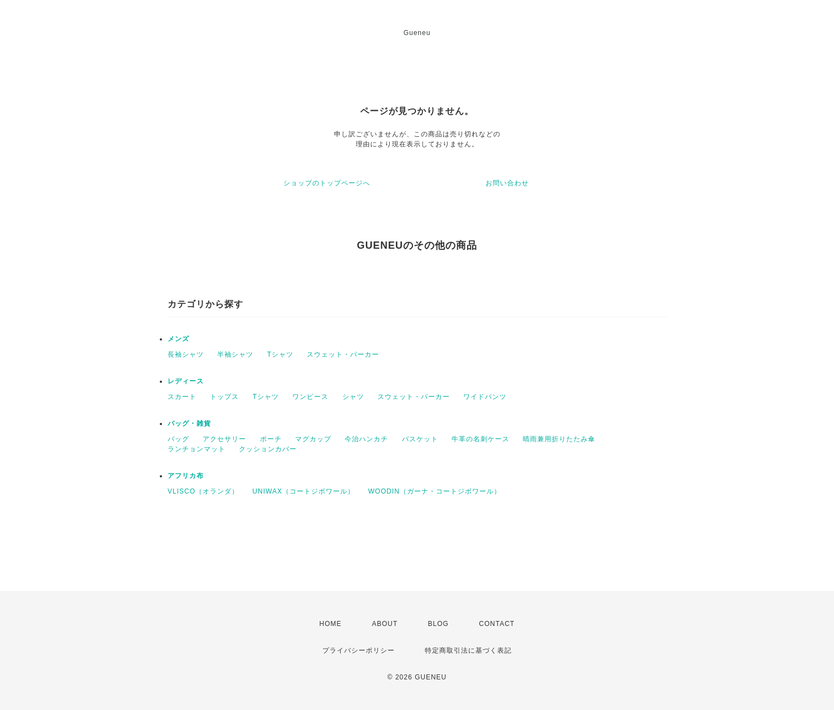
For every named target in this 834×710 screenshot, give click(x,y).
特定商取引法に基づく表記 (468, 650)
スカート (182, 397)
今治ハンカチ (366, 439)
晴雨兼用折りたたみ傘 (559, 439)
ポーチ (271, 439)
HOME (331, 624)
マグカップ (313, 439)
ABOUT (385, 624)
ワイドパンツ (485, 397)
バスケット (420, 439)
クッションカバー (268, 449)
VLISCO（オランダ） (203, 491)
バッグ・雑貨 (189, 423)
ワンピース (310, 397)
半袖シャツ (235, 354)
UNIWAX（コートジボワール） (303, 491)
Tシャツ (280, 354)
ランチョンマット (196, 449)
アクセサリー (224, 439)
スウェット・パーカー (343, 354)
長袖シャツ (186, 354)
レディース (186, 381)
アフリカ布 (186, 476)
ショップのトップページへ (326, 183)
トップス (224, 397)
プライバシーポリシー (358, 650)
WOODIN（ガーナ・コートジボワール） (434, 491)
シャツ (353, 397)
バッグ (178, 439)
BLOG (438, 624)
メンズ (178, 339)
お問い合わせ (507, 183)
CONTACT (496, 624)
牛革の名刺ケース (480, 439)
